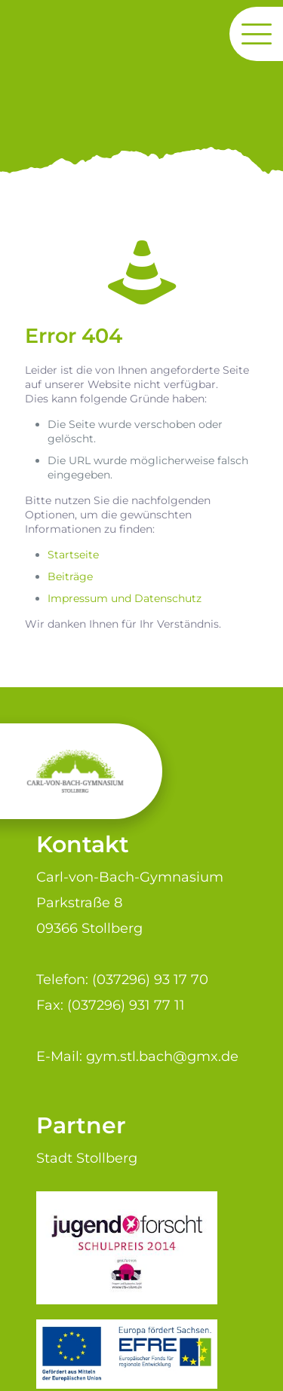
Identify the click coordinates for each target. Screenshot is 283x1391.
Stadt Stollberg (86, 1158)
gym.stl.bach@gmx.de (162, 1056)
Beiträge (70, 576)
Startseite (73, 554)
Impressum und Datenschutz (124, 598)
